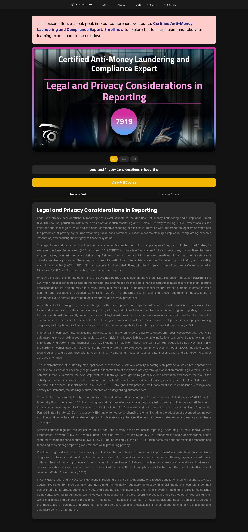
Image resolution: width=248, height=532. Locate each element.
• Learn (103, 4)
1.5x (124, 159)
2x (134, 159)
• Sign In (152, 4)
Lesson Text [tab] (78, 194)
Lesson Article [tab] (169, 194)
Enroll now (114, 29)
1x (113, 159)
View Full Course (124, 182)
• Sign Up (170, 4)
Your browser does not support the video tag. (124, 99)
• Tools (136, 4)
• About (120, 4)
